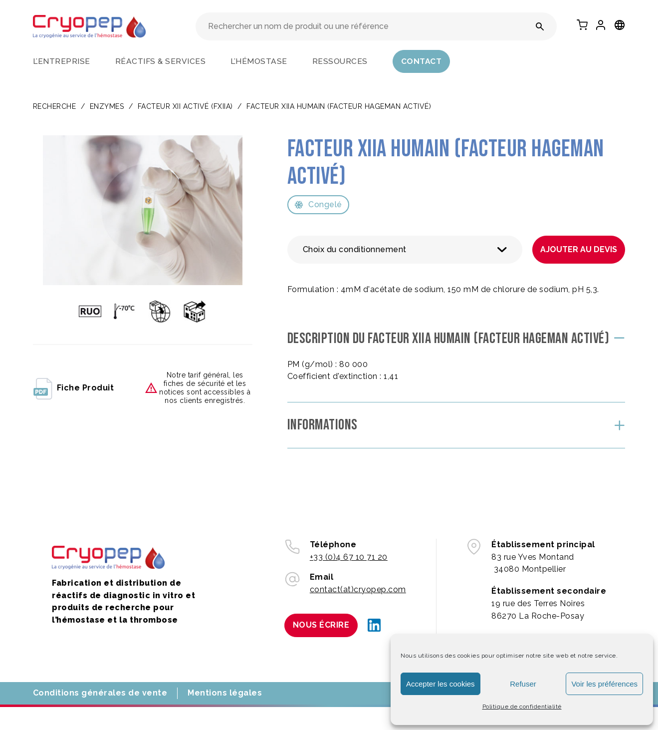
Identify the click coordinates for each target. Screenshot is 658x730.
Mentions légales (225, 693)
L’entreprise (61, 61)
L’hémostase (258, 61)
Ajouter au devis (578, 249)
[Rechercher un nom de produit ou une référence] (540, 26)
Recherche (54, 106)
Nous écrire (321, 625)
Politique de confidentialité (522, 706)
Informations (322, 425)
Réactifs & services (160, 61)
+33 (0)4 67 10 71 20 (349, 557)
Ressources (340, 61)
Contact (421, 61)
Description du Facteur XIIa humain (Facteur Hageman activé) (448, 339)
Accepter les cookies (440, 684)
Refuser (523, 684)
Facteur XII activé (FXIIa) (185, 106)
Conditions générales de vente (100, 693)
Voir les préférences (604, 684)
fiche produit (73, 388)
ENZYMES (107, 106)
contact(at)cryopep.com (358, 589)
